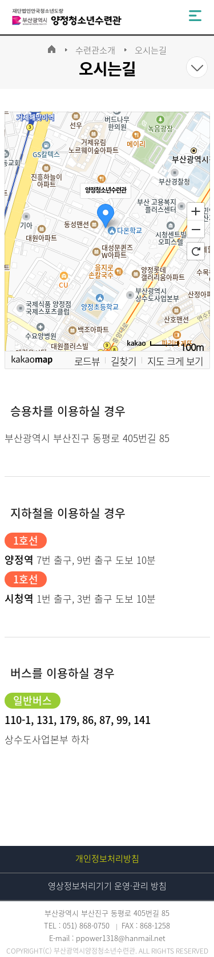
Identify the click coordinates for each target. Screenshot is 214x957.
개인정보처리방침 (107, 858)
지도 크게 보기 (175, 360)
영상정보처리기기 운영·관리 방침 (107, 886)
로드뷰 (87, 360)
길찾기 (123, 360)
